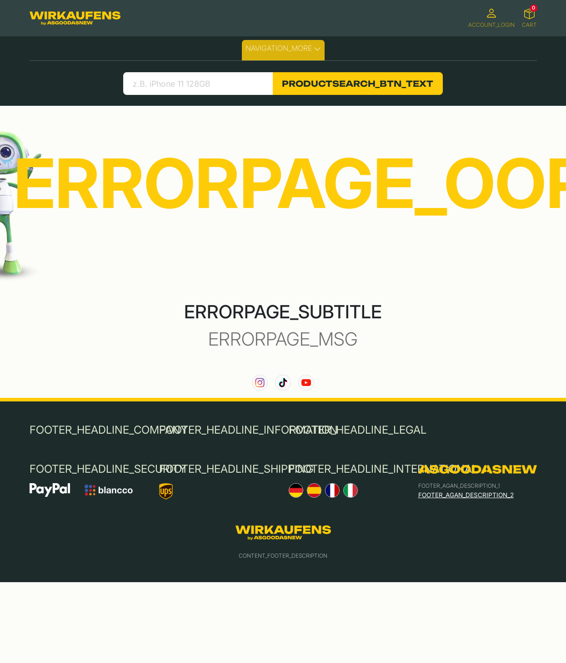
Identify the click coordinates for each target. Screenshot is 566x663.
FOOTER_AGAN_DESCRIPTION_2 (466, 495)
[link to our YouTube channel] (306, 383)
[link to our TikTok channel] (283, 383)
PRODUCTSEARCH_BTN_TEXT (357, 84)
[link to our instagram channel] (259, 383)
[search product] (198, 83)
